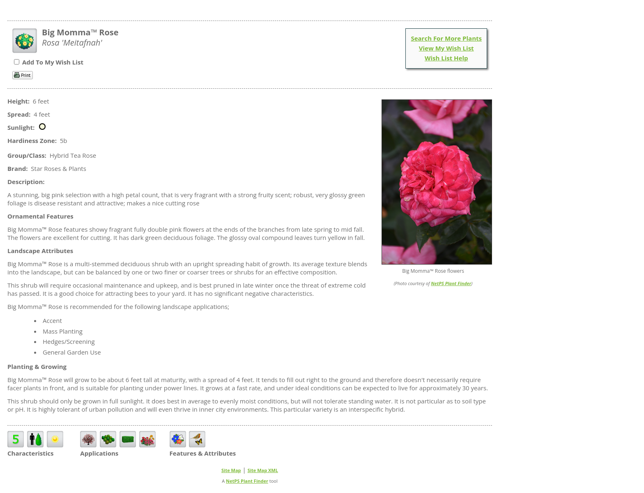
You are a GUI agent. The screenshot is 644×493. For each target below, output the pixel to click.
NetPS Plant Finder (451, 283)
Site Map (231, 470)
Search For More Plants (446, 38)
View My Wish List (446, 48)
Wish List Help (446, 58)
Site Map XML (263, 470)
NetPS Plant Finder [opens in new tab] (247, 481)
